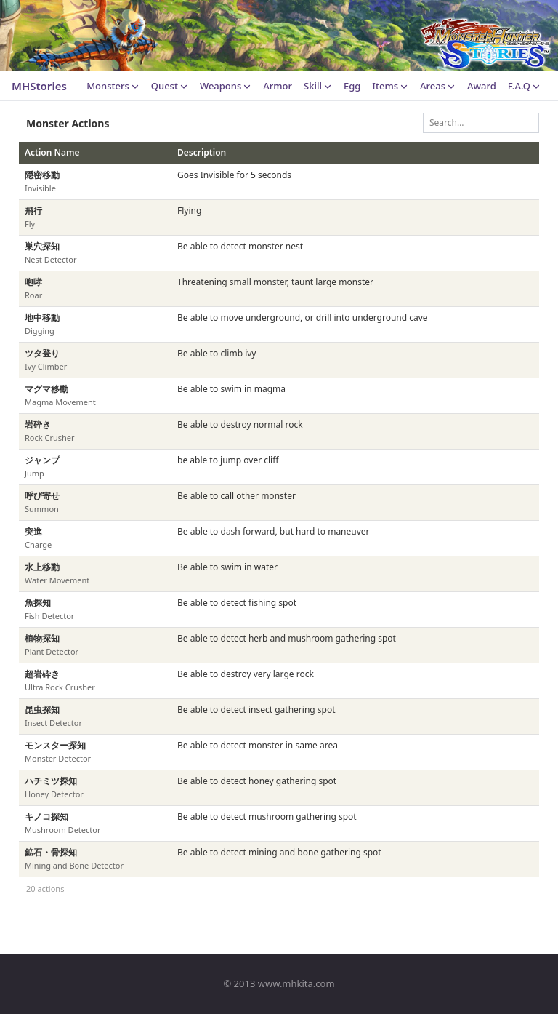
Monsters (113, 85)
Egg (352, 85)
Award (481, 85)
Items (390, 85)
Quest (169, 85)
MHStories (39, 86)
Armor (277, 85)
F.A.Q (524, 85)
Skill (318, 85)
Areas (438, 85)
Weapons (225, 85)
